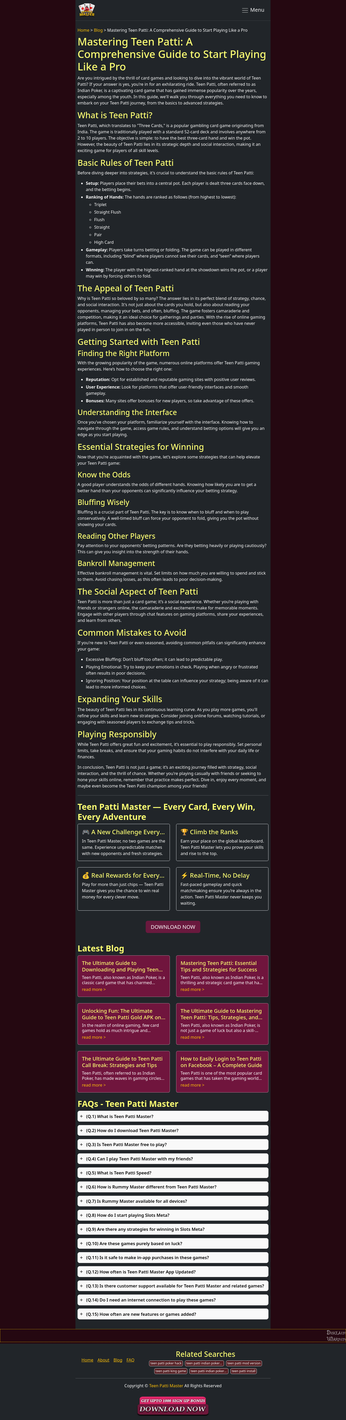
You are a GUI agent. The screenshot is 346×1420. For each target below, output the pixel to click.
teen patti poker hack (166, 1363)
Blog (98, 30)
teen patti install (243, 1371)
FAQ (130, 1360)
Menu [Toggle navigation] (252, 10)
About (103, 1360)
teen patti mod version (244, 1363)
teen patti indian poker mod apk (205, 1363)
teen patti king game (171, 1371)
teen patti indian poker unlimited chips (209, 1371)
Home (83, 30)
